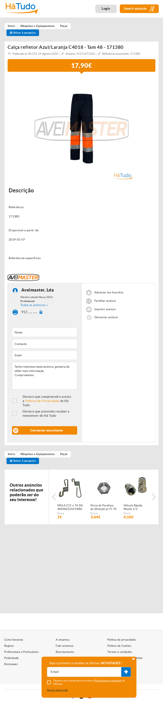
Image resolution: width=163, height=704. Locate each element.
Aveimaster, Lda (37, 289)
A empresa (62, 639)
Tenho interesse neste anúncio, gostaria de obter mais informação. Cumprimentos (44, 375)
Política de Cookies (119, 645)
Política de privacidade (121, 639)
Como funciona (13, 639)
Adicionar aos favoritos (108, 292)
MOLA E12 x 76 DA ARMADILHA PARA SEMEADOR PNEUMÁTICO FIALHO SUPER (70, 507)
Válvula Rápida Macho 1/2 (133, 507)
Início (11, 454)
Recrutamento (65, 651)
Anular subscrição (57, 690)
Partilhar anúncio (105, 300)
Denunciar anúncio (106, 317)
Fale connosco (64, 645)
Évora (60, 513)
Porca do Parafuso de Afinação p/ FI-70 (103, 507)
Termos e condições (119, 651)
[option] (81, 128)
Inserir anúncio (139, 8)
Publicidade (11, 658)
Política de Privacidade (42, 401)
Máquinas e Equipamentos (37, 454)
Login (106, 8)
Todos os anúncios (33, 305)
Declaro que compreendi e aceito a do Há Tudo (47, 401)
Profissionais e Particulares (21, 651)
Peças (64, 454)
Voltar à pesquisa (23, 32)
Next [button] (153, 497)
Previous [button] (54, 497)
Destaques (11, 664)
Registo (9, 645)
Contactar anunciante (46, 430)
